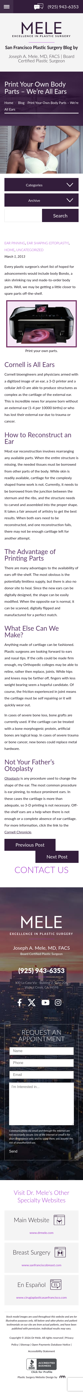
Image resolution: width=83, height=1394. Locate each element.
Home (8, 103)
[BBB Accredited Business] (41, 1366)
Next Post (57, 857)
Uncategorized (29, 250)
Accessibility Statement (41, 1351)
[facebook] (21, 1004)
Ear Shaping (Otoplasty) (48, 243)
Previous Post (29, 845)
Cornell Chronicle (17, 832)
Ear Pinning (14, 243)
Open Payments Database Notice (51, 1344)
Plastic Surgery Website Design (36, 1377)
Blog (21, 103)
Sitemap (25, 1344)
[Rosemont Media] (61, 1377)
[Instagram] (60, 1004)
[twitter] (34, 1004)
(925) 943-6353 (41, 970)
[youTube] (47, 1004)
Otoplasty (12, 778)
